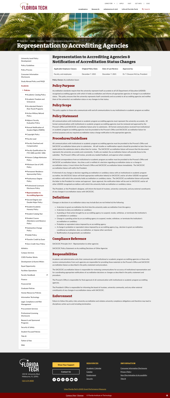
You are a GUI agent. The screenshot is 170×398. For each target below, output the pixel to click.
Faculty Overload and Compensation (35, 144)
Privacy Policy (126, 372)
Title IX (23, 336)
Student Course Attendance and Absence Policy (36, 220)
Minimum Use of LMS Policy (35, 165)
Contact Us (66, 372)
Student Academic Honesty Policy (34, 208)
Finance (24, 279)
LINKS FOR (110, 3)
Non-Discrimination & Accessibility (134, 375)
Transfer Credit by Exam (36, 239)
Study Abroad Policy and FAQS (33, 81)
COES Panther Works (29, 257)
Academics (83, 9)
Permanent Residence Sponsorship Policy (35, 172)
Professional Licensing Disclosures (29, 314)
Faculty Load (31, 139)
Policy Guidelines (27, 65)
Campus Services (27, 253)
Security (90, 379)
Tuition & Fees (26, 341)
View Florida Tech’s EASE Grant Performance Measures (85, 389)
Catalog (89, 372)
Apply (121, 3)
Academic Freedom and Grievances (36, 100)
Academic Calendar (94, 368)
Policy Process (26, 70)
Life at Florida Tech (130, 9)
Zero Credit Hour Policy (36, 244)
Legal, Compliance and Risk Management (31, 303)
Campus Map (71, 395)
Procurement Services (29, 309)
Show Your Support (66, 365)
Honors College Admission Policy (37, 158)
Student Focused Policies (30, 332)
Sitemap (80, 395)
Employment (91, 375)
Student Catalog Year (35, 214)
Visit (129, 3)
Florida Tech (24, 41)
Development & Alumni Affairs (32, 262)
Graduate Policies (28, 288)
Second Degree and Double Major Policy (34, 201)
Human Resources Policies (31, 293)
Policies (32, 41)
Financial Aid (26, 284)
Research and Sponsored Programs (30, 321)
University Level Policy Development (29, 59)
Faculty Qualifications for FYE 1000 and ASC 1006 (36, 151)
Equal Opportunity (28, 266)
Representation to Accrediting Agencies (66, 41)
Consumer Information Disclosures (29, 75)
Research (95, 9)
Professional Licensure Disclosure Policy (35, 187)
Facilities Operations (29, 270)
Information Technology (30, 297)
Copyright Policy (33, 134)
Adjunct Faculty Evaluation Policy (33, 121)
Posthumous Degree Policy (34, 179)
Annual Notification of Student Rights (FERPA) (36, 128)
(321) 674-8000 (28, 381)
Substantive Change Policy (34, 229)
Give (148, 3)
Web (23, 345)
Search (146, 9)
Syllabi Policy (32, 235)
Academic (40, 41)
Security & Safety (27, 327)
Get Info (138, 3)
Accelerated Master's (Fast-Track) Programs (35, 107)
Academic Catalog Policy (36, 95)
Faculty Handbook (28, 275)
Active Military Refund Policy (35, 114)
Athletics (24, 248)
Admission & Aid (111, 9)
